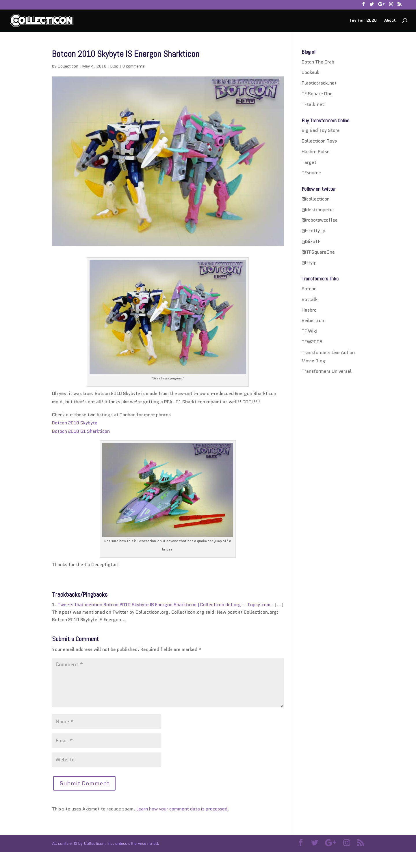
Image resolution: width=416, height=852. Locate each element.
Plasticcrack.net (319, 83)
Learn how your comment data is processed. (182, 809)
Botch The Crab (318, 62)
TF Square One (317, 93)
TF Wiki (309, 331)
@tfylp (309, 262)
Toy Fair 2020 (363, 20)
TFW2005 (312, 341)
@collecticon (316, 199)
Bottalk (309, 299)
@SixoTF (311, 241)
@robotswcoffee (320, 220)
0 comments (133, 66)
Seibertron (313, 320)
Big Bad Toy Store (321, 130)
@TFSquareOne (318, 252)
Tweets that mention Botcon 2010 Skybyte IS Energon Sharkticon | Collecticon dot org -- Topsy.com (163, 604)
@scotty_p (313, 230)
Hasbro (309, 310)
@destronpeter (318, 209)
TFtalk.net (313, 104)
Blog (114, 66)
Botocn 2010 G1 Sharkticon (81, 431)
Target (309, 162)
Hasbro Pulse (316, 151)
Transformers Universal (327, 371)
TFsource (311, 172)
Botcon (309, 288)
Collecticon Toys (319, 141)
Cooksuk (310, 72)
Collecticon (67, 66)
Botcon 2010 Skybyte (74, 423)
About (390, 20)
